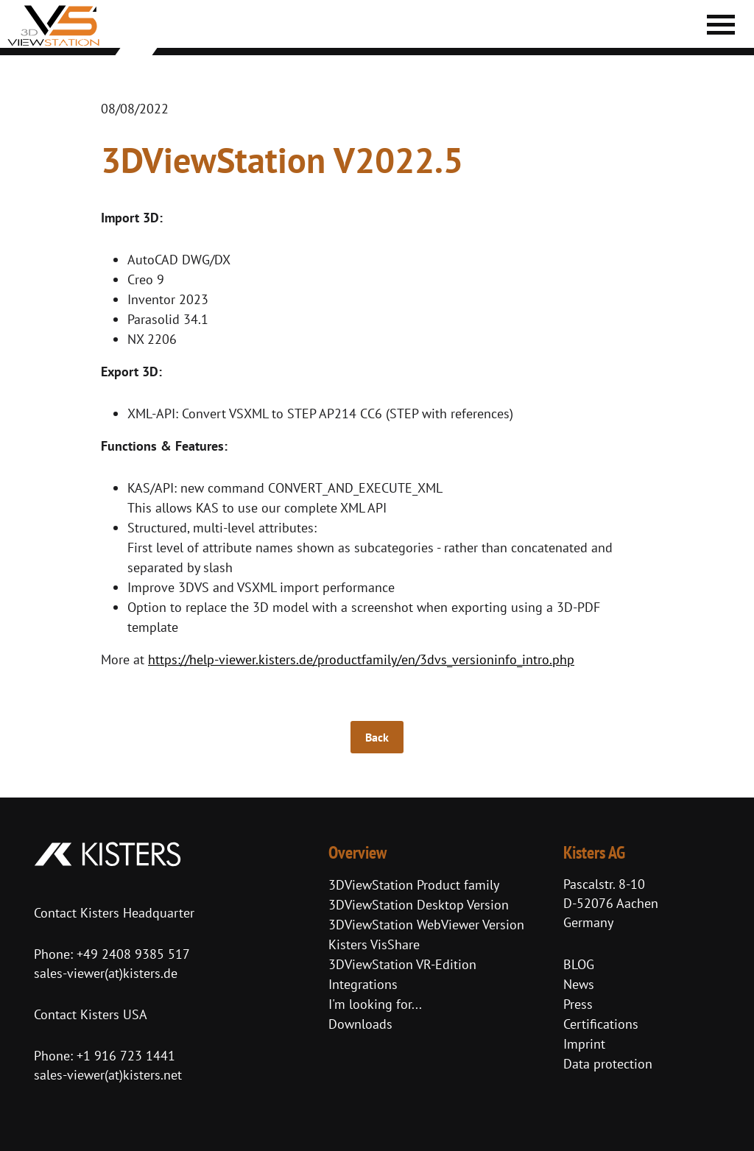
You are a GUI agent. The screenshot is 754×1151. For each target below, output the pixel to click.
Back (377, 737)
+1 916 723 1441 (126, 1055)
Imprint (584, 1043)
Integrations (363, 984)
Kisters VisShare (374, 944)
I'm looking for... (375, 1004)
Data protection (607, 1063)
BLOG (578, 964)
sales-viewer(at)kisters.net (108, 1074)
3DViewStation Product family (413, 884)
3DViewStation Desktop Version (418, 904)
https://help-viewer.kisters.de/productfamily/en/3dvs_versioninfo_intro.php (361, 659)
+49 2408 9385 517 (131, 954)
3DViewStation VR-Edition (402, 964)
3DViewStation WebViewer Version (426, 924)
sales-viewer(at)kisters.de (105, 973)
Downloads (360, 1024)
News (578, 984)
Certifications (600, 1024)
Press (578, 1004)
